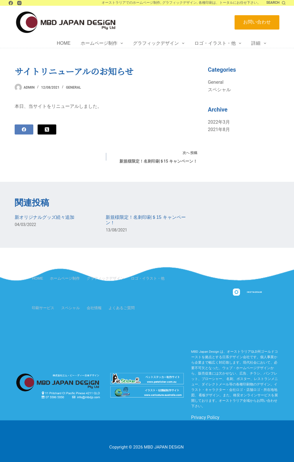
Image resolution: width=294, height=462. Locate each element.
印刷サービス (43, 308)
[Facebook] (11, 3)
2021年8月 (219, 129)
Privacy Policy (205, 417)
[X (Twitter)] (47, 129)
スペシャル (219, 89)
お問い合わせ (257, 22)
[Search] (275, 3)
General (73, 87)
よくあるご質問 (122, 308)
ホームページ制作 (103, 43)
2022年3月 (219, 122)
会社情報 (94, 308)
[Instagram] (19, 3)
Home (64, 43)
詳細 (259, 43)
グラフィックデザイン (160, 43)
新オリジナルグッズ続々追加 (44, 217)
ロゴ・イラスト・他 (218, 43)
